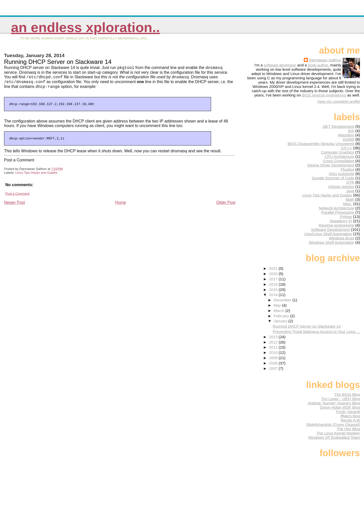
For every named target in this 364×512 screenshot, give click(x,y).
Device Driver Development (330, 165)
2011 (274, 347)
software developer (280, 65)
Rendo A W (350, 420)
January (281, 321)
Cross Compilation (338, 161)
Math (350, 199)
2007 (274, 368)
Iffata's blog (350, 416)
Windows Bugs (341, 238)
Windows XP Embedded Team (334, 437)
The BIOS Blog (347, 394)
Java (350, 191)
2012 (274, 342)
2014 (274, 294)
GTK (350, 182)
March (279, 310)
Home (120, 204)
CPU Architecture (339, 156)
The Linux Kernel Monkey (338, 433)
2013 (274, 337)
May (278, 305)
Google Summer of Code (333, 178)
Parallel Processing (337, 212)
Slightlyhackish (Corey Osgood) (333, 424)
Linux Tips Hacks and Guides (36, 174)
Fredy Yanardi (348, 411)
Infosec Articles (341, 186)
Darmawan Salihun (325, 60)
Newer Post (14, 204)
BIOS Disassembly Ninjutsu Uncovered (321, 143)
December (283, 300)
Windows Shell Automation (331, 242)
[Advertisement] (42, 242)
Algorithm (346, 135)
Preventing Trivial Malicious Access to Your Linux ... (316, 331)
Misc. (347, 204)
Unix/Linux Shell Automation (328, 234)
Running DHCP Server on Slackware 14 (307, 326)
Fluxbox (347, 169)
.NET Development (338, 126)
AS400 (348, 139)
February (282, 316)
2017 (274, 279)
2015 (274, 289)
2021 (274, 268)
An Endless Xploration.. (85, 27)
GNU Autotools (341, 174)
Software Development (330, 229)
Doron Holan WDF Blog (340, 407)
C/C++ (346, 148)
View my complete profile (338, 101)
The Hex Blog (348, 429)
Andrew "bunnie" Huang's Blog (334, 403)
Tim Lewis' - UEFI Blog (340, 399)
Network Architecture (336, 208)
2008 (274, 363)
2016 (274, 284)
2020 (274, 274)
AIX (351, 131)
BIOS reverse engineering (324, 95)
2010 (274, 352)
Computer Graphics (337, 152)
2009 (274, 358)
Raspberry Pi (341, 221)
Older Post (226, 204)
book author (318, 65)
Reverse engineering (336, 225)
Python (346, 216)
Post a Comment (17, 195)
